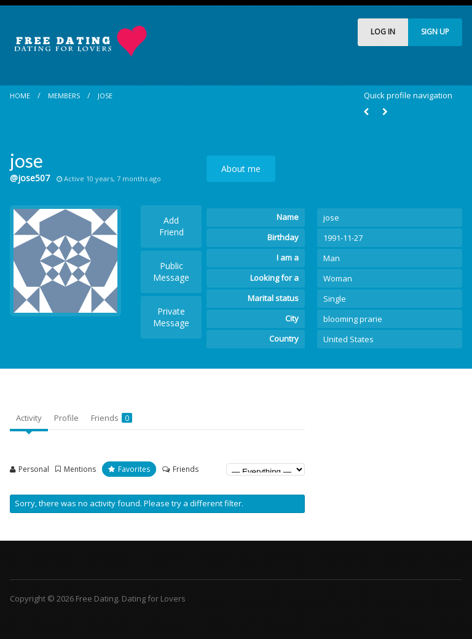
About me (241, 168)
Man (331, 258)
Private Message (171, 317)
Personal (33, 469)
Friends (111, 417)
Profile (66, 417)
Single (334, 298)
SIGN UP (435, 31)
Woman (337, 278)
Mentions (80, 469)
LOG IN (383, 31)
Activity (29, 417)
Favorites (134, 469)
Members (64, 95)
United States (348, 339)
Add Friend (171, 226)
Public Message (171, 271)
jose (105, 95)
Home (20, 95)
